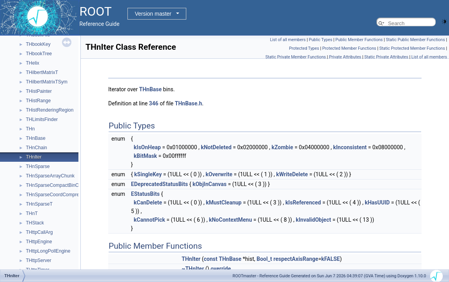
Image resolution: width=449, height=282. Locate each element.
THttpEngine (39, 241)
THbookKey (38, 44)
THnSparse (38, 166)
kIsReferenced (303, 202)
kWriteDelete (292, 174)
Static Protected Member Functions (412, 48)
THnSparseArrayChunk (50, 176)
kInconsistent (350, 147)
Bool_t (264, 259)
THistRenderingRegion (49, 110)
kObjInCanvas (210, 184)
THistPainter (39, 91)
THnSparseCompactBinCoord (57, 185)
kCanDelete (148, 202)
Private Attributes (345, 57)
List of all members (287, 39)
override (221, 269)
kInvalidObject (313, 220)
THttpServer (38, 260)
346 (153, 103)
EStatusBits (145, 194)
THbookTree (39, 53)
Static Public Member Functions (415, 39)
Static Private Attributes (386, 57)
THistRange (38, 100)
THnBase (35, 138)
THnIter (34, 157)
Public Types (320, 39)
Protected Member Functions (349, 48)
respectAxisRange (295, 259)
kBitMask (145, 156)
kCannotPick (149, 220)
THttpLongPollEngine (48, 251)
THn (30, 129)
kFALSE (330, 259)
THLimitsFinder (42, 119)
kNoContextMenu (230, 220)
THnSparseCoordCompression (58, 194)
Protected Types (304, 48)
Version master (153, 14)
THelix (32, 63)
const (211, 259)
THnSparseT (39, 204)
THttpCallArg (39, 232)
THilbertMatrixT (42, 72)
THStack (35, 223)
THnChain (36, 147)
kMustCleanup (224, 202)
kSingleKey (148, 174)
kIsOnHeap (147, 147)
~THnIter (193, 269)
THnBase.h (188, 103)
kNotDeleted (216, 147)
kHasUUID (377, 202)
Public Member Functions (359, 39)
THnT (32, 213)
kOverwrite (218, 174)
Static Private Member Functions (295, 57)
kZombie (282, 147)
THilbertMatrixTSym (46, 82)
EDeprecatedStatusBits (159, 184)
